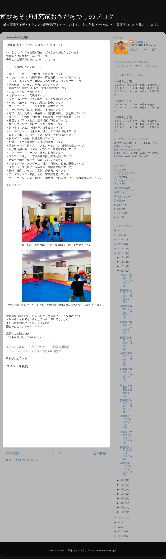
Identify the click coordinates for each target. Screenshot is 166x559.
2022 (121, 248)
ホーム (56, 453)
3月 (123, 503)
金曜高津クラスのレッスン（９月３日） (126, 469)
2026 (121, 230)
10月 (123, 266)
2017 (121, 531)
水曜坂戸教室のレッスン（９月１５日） (126, 375)
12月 (123, 257)
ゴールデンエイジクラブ (28, 351)
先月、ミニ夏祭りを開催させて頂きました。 (126, 390)
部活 (116, 217)
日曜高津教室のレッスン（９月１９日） (126, 343)
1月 (123, 512)
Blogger (113, 550)
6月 (123, 489)
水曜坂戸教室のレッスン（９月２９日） (126, 280)
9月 (123, 271)
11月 (123, 261)
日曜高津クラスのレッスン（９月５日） (126, 453)
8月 (123, 480)
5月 (123, 494)
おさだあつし (140, 41)
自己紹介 (119, 204)
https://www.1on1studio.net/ (127, 149)
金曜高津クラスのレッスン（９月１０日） (126, 422)
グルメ (117, 170)
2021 (121, 253)
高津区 (57, 351)
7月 (123, 484)
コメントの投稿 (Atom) (24, 460)
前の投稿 (99, 453)
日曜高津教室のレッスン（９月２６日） (126, 296)
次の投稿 (12, 453)
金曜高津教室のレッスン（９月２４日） (126, 312)
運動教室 (47, 351)
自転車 (117, 209)
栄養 (116, 192)
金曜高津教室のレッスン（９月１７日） (126, 359)
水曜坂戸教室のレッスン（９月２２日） (126, 327)
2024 (121, 239)
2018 (121, 527)
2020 (121, 517)
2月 (123, 507)
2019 (121, 522)
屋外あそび (120, 196)
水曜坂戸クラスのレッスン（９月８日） (126, 437)
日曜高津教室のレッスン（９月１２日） (126, 406)
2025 (121, 235)
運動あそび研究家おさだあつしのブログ (57, 16)
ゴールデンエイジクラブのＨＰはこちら (136, 66)
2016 (121, 536)
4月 (123, 498)
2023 (121, 244)
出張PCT (119, 213)
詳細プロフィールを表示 (143, 49)
